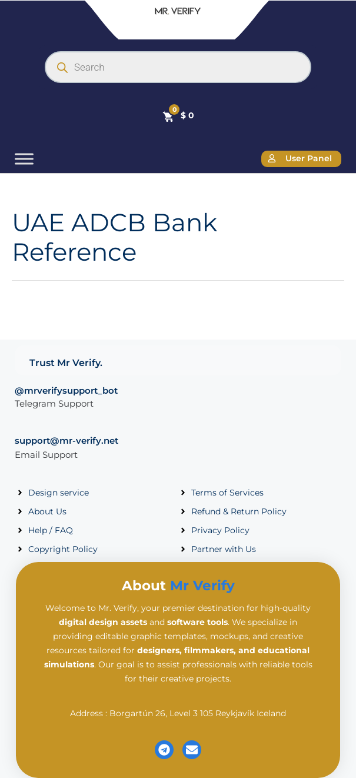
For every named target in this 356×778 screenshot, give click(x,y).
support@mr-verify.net (66, 440)
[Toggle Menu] (24, 158)
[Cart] (178, 115)
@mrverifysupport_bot (66, 390)
